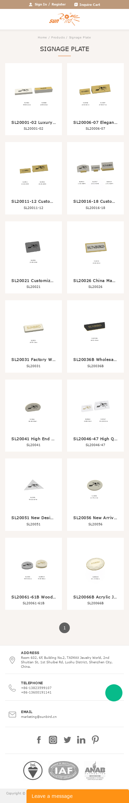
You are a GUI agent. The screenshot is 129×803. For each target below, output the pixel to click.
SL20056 (95, 524)
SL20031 (33, 366)
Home (42, 37)
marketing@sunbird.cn (39, 716)
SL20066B (95, 603)
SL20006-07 (95, 128)
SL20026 (95, 286)
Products (58, 37)
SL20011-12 (33, 208)
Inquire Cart (89, 4)
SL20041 (33, 445)
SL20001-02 (33, 128)
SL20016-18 (95, 208)
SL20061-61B (33, 603)
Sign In (41, 4)
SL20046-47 (95, 445)
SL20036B (95, 366)
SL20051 (33, 524)
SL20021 (33, 286)
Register (59, 4)
